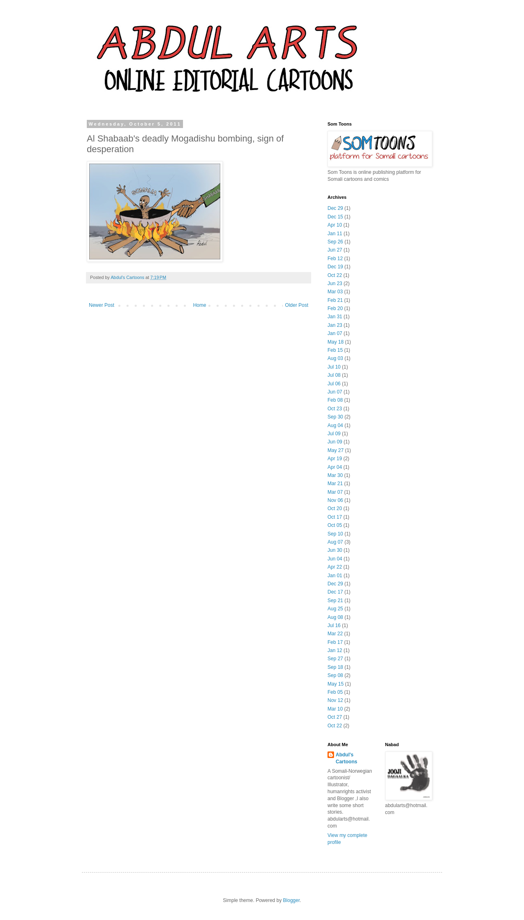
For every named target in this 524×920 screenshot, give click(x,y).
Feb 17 (335, 642)
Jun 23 (335, 283)
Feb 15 (335, 350)
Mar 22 (335, 634)
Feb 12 (335, 258)
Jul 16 (334, 625)
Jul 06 (334, 384)
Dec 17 (335, 592)
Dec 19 (335, 267)
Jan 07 (335, 333)
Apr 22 (335, 567)
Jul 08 (334, 375)
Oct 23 (335, 409)
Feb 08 (335, 400)
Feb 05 (335, 692)
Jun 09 (335, 442)
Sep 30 (335, 417)
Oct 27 (335, 717)
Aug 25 (335, 609)
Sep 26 (335, 242)
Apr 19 (335, 458)
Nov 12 (335, 700)
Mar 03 (335, 292)
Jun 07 (335, 392)
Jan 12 (335, 650)
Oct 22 (335, 275)
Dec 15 (335, 217)
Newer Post (101, 305)
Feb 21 (335, 300)
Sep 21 (335, 600)
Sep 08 (335, 675)
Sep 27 (335, 658)
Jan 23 (335, 325)
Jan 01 (335, 575)
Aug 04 (335, 425)
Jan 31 (335, 316)
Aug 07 (335, 542)
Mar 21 (335, 483)
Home (199, 305)
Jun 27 (335, 250)
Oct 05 (335, 525)
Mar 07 (335, 492)
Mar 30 (335, 475)
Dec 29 (335, 208)
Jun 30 (335, 550)
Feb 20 (335, 308)
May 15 (335, 684)
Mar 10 (335, 709)
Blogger (291, 900)
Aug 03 (335, 358)
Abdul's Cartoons (346, 758)
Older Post (296, 305)
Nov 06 (335, 500)
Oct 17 (335, 517)
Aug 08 (335, 617)
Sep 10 (335, 534)
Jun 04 (335, 559)
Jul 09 (334, 433)
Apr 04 (335, 467)
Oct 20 (335, 508)
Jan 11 (335, 233)
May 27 (335, 450)
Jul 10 (334, 367)
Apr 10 (335, 225)
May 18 (335, 342)
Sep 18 (335, 667)
